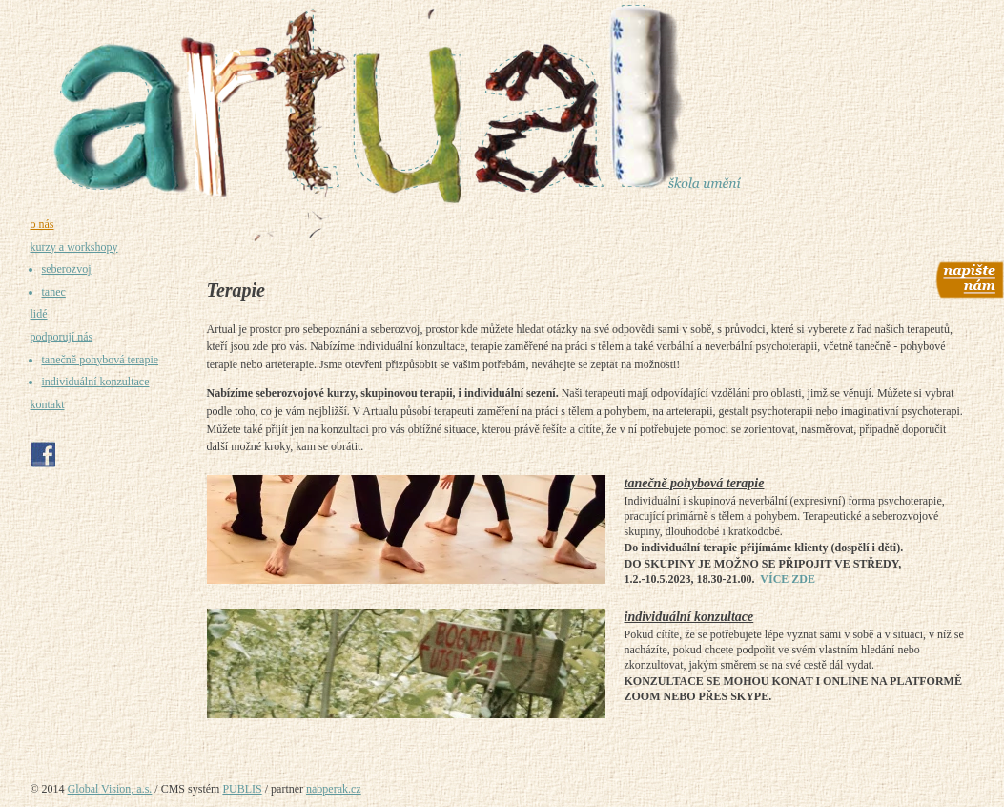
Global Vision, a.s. (110, 789)
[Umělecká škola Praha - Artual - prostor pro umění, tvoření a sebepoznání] (502, 104)
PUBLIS (241, 789)
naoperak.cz (333, 789)
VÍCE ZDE (787, 579)
